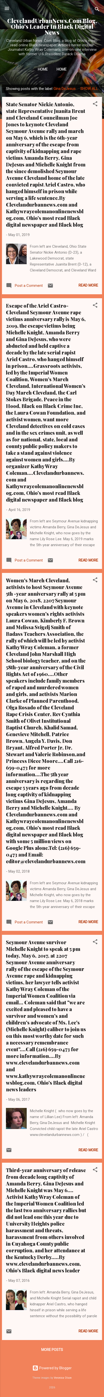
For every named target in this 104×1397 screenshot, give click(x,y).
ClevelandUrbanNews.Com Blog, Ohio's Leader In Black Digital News (52, 26)
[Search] (97, 10)
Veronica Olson (63, 1377)
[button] (95, 104)
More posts (52, 1350)
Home (43, 69)
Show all (89, 88)
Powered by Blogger (52, 1368)
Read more (88, 285)
